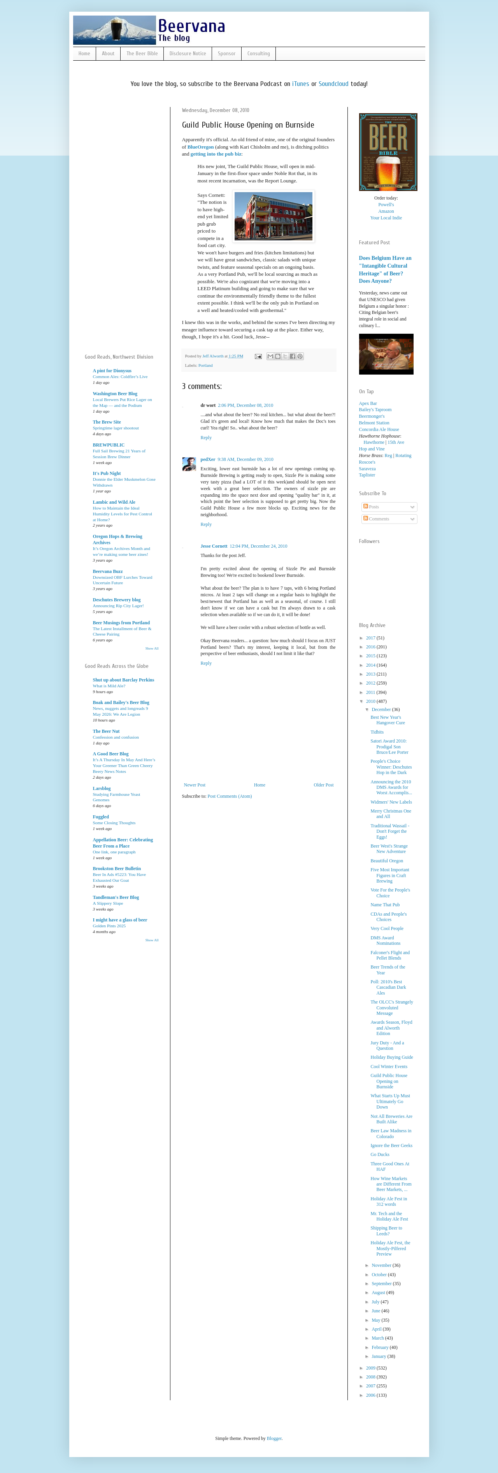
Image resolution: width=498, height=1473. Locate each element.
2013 (371, 674)
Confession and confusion (116, 737)
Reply (206, 437)
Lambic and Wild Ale (114, 502)
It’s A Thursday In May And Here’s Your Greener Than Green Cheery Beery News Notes (124, 765)
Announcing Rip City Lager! (118, 605)
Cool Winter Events (388, 1066)
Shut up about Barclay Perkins (123, 680)
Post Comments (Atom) (230, 796)
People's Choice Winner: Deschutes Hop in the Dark (391, 766)
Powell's (386, 204)
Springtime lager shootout (116, 428)
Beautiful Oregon (386, 860)
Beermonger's (372, 416)
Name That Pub (385, 904)
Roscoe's (367, 462)
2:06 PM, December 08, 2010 (245, 405)
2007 (371, 1386)
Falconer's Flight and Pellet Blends (390, 955)
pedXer (208, 459)
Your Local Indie (386, 218)
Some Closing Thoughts (114, 822)
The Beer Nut (106, 731)
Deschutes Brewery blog (117, 600)
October (380, 1274)
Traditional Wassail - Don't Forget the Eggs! (389, 831)
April (377, 1329)
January (379, 1356)
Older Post (324, 785)
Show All (152, 648)
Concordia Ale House (379, 429)
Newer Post (195, 785)
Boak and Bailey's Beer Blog (121, 702)
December (382, 709)
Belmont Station (374, 423)
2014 (371, 665)
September (382, 1283)
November (382, 1265)
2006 (371, 1395)
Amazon (386, 211)
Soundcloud (334, 84)
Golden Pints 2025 (109, 925)
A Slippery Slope (108, 903)
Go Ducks (379, 1154)
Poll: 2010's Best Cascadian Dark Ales (388, 987)
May (376, 1320)
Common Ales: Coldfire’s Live (120, 376)
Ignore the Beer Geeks (391, 1145)
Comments (376, 519)
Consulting (258, 53)
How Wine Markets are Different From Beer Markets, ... (390, 1184)
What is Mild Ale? (109, 685)
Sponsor (227, 53)
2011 (371, 692)
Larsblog (102, 788)
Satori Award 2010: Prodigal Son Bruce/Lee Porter (389, 746)
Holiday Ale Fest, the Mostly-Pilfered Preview (390, 1248)
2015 (371, 656)
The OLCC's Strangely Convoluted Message (391, 1007)
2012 (371, 683)
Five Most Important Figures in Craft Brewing (389, 875)
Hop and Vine (372, 449)
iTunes (300, 84)
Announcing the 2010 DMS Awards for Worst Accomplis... (391, 787)
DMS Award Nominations (385, 940)
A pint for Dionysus (112, 370)
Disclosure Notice (188, 53)
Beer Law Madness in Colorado (390, 1133)
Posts (371, 507)
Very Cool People (386, 928)
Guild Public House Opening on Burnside (388, 1081)
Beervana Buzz (108, 571)
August (379, 1292)
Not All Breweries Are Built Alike (391, 1119)
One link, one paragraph (114, 851)
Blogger (274, 1438)
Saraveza (367, 468)
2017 (371, 638)
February (380, 1347)
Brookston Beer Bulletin (117, 868)
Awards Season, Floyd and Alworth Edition (391, 1027)
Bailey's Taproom (375, 409)
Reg (388, 455)
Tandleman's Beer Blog (116, 897)
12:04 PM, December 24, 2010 (258, 546)
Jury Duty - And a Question (387, 1045)
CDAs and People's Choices (388, 916)
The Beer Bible (142, 53)
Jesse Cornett (214, 546)
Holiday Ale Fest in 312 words (388, 1201)
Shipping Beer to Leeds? (386, 1230)
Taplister (367, 475)
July (376, 1302)
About (108, 53)
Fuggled (101, 817)
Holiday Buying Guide (391, 1057)
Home (84, 53)
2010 (371, 701)
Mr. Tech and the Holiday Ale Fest (389, 1216)
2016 (371, 647)
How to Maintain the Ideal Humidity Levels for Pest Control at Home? (123, 514)
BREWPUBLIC (109, 445)
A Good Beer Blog (111, 754)
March (378, 1338)
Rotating (403, 455)
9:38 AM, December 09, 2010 (246, 459)
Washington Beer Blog (115, 393)
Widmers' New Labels (391, 802)
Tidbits (377, 732)
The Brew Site (107, 422)
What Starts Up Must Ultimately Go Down (390, 1101)
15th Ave (396, 442)
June (376, 1311)
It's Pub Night (107, 473)
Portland (205, 365)
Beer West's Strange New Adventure (389, 848)
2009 (371, 1368)
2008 (371, 1377)
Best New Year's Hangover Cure (387, 720)
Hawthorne (371, 442)
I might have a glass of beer (120, 920)
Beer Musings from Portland (121, 622)
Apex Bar (368, 403)
